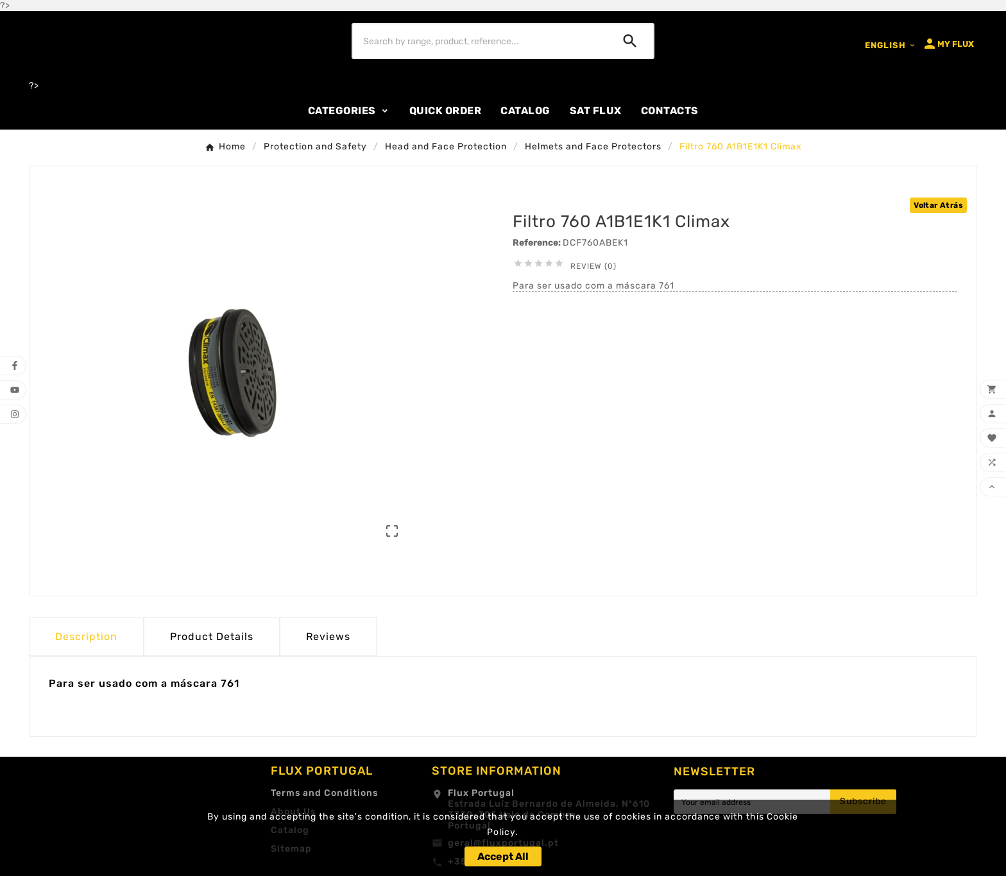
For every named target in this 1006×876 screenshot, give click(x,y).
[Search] (480, 41)
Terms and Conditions (324, 793)
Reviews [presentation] (328, 636)
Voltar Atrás (938, 205)
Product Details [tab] (211, 636)
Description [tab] (86, 636)
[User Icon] (948, 43)
